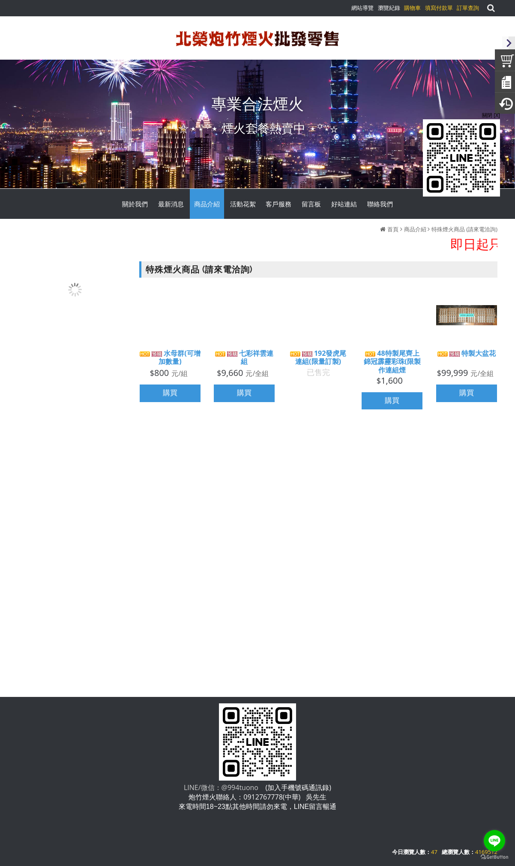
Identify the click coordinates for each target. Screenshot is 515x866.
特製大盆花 (466, 355)
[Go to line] (494, 840)
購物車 (412, 8)
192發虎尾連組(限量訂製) (318, 358)
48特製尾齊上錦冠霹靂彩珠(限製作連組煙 (392, 363)
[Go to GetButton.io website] (494, 857)
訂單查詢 (468, 8)
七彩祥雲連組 (244, 359)
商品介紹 (415, 229)
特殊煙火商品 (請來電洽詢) (464, 229)
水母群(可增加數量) (170, 359)
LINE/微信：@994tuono (221, 787)
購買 (170, 394)
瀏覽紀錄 (389, 8)
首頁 (392, 229)
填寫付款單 (439, 8)
